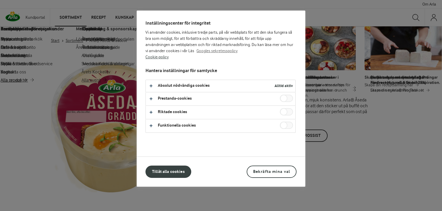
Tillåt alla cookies (168, 171)
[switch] (286, 98)
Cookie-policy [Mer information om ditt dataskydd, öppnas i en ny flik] (157, 57)
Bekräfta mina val (271, 171)
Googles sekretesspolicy (217, 51)
